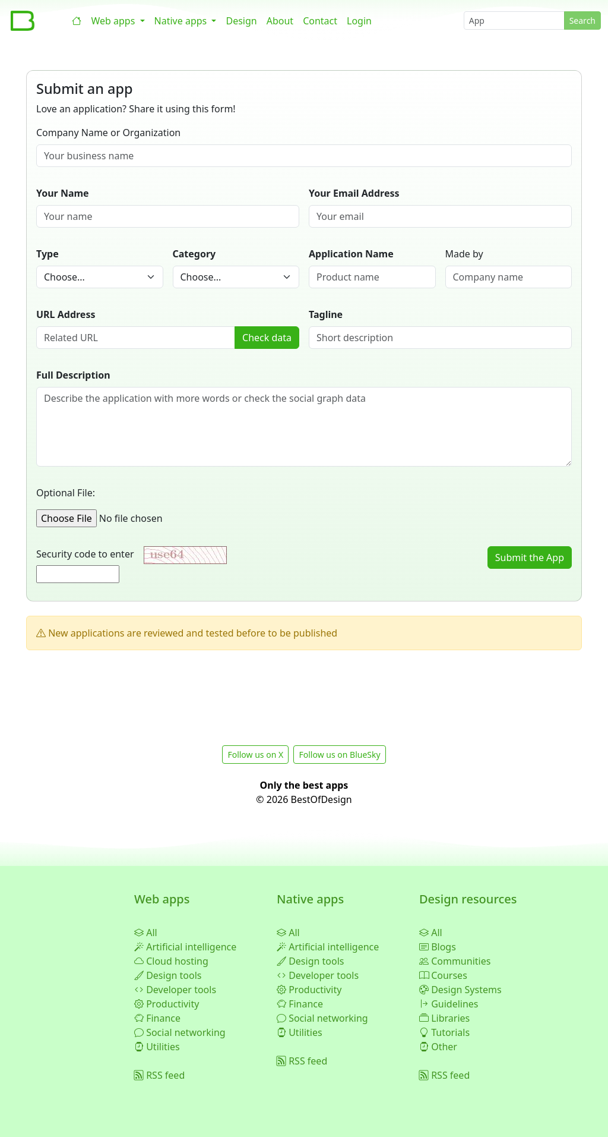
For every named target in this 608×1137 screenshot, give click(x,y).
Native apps (182, 20)
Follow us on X (255, 754)
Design (241, 20)
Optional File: (65, 492)
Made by (464, 253)
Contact (320, 20)
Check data (267, 337)
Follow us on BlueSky (339, 754)
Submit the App (529, 557)
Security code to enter (88, 553)
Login (359, 20)
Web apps (114, 20)
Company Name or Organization (108, 132)
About (280, 20)
